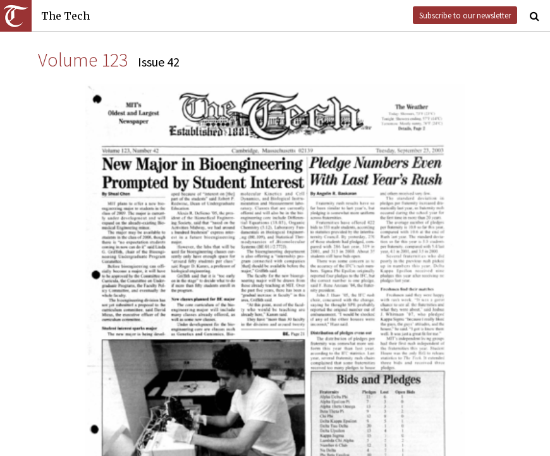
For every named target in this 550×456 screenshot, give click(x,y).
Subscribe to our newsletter (465, 15)
